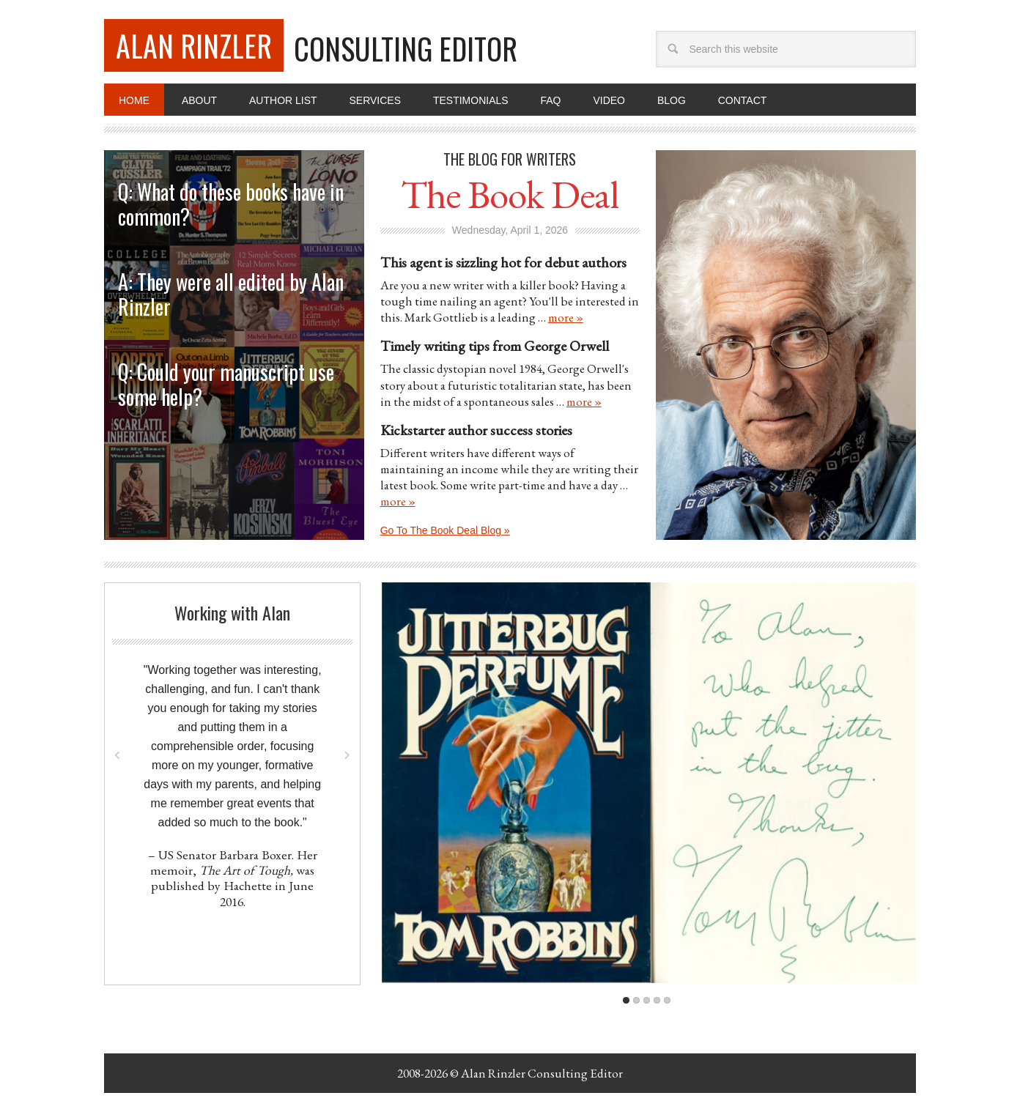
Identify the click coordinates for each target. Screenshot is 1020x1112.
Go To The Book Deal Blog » (445, 530)
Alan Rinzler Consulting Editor (542, 1073)
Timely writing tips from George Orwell (494, 345)
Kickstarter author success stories (476, 430)
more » (565, 317)
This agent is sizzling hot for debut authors (503, 262)
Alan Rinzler (194, 45)
